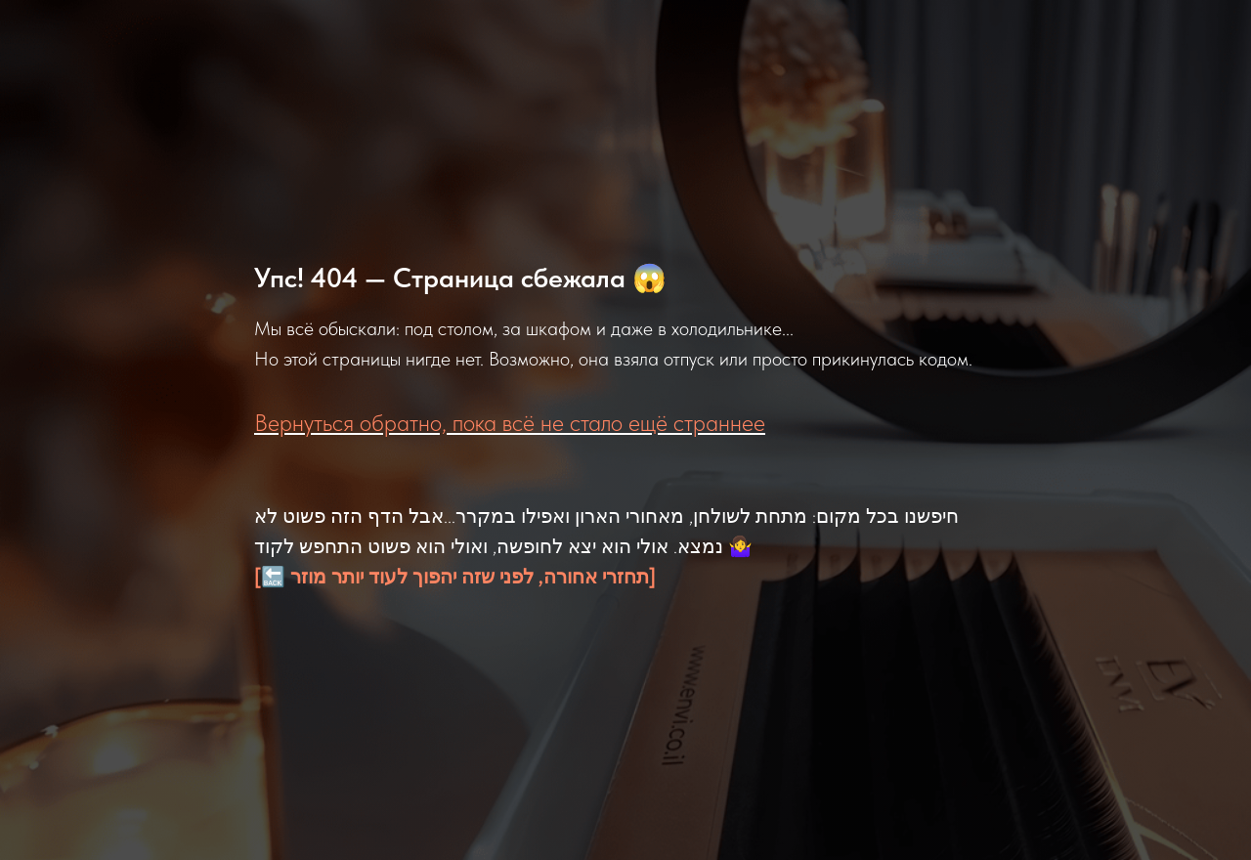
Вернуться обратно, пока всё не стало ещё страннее (509, 422)
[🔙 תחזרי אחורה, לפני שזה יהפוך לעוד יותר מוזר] (455, 576)
